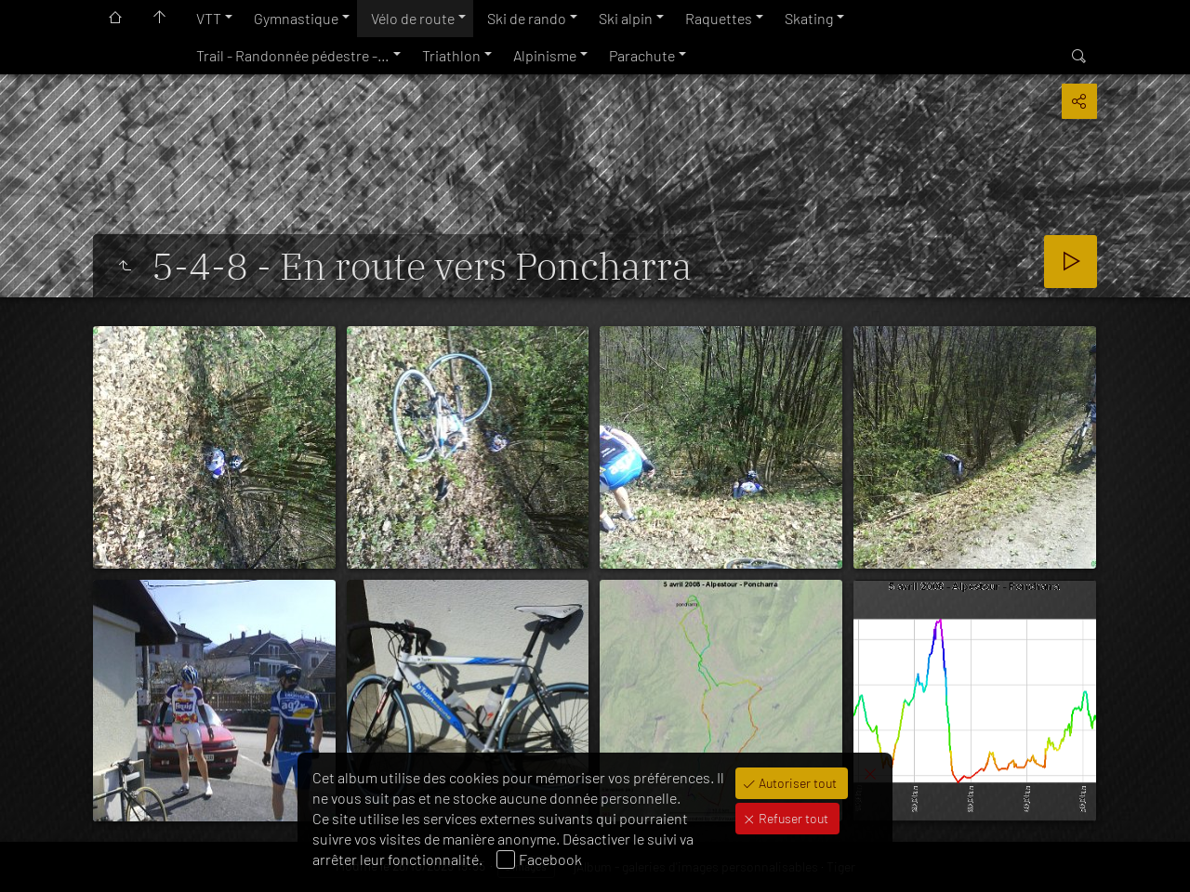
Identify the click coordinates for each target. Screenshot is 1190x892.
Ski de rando (526, 18)
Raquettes (718, 18)
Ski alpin (626, 18)
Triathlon (451, 55)
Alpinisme (544, 55)
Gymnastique (296, 18)
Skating (809, 18)
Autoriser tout (796, 783)
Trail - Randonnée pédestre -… (293, 55)
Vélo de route (413, 18)
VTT (208, 18)
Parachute (642, 55)
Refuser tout (792, 818)
